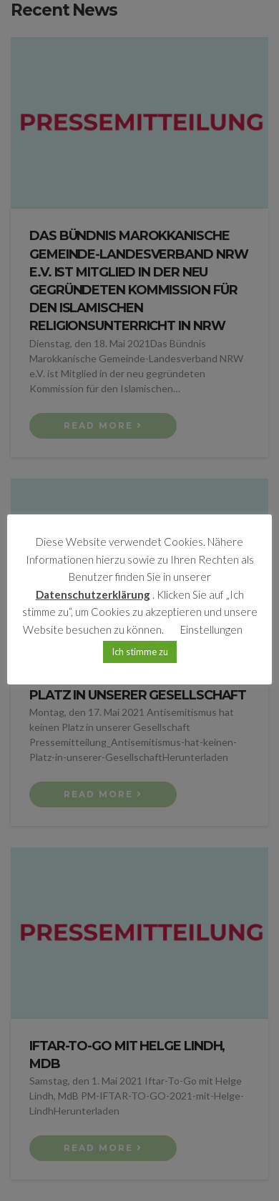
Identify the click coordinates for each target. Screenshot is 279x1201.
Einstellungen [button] (211, 629)
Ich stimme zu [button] (140, 651)
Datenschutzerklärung (93, 594)
